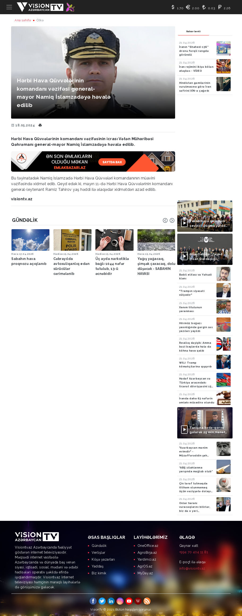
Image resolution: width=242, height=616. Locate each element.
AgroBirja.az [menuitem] (147, 552)
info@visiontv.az (192, 568)
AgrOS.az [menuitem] (145, 566)
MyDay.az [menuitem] (145, 573)
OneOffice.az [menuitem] (148, 546)
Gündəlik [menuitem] (99, 546)
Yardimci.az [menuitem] (147, 559)
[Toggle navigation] (9, 7)
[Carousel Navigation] (168, 220)
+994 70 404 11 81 (193, 552)
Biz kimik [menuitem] (99, 573)
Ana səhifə (23, 20)
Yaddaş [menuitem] (98, 566)
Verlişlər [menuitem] (98, 552)
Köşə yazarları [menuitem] (103, 559)
